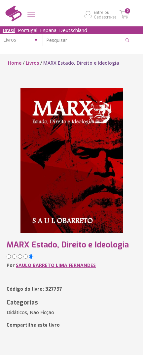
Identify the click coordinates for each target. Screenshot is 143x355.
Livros (32, 63)
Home (14, 63)
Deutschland (73, 30)
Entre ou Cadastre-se (105, 14)
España (48, 30)
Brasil (9, 30)
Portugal (27, 30)
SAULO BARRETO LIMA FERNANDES (56, 265)
